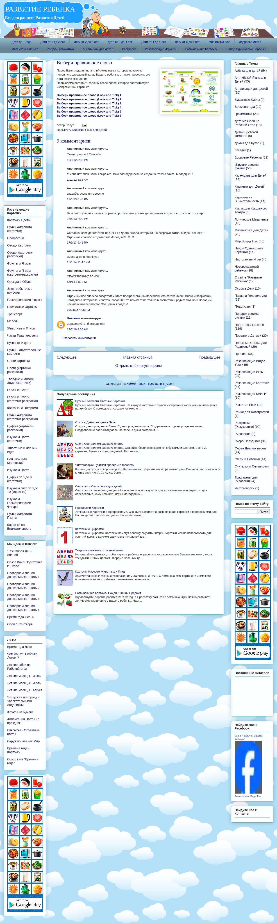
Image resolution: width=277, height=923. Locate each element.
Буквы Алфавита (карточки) (19, 229)
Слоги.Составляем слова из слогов (99, 443)
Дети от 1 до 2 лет (52, 42)
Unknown (73, 318)
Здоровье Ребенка (248, 157)
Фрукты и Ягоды (19, 263)
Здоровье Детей (250, 42)
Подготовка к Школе (249, 325)
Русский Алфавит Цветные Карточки (100, 401)
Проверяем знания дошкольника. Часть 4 (23, 608)
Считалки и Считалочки (252, 466)
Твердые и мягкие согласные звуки (99, 550)
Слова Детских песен (250, 448)
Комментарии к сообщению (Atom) (150, 383)
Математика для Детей (251, 230)
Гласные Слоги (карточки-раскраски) (22, 399)
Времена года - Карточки (18, 750)
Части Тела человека (22, 335)
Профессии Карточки (89, 507)
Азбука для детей (247, 70)
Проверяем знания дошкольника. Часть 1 (23, 575)
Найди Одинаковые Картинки (246, 49)
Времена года (245, 106)
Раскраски (129, 49)
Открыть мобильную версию (138, 366)
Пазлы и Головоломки (251, 295)
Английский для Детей (98, 49)
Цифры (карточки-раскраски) (20, 428)
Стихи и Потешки (247, 459)
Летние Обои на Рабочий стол (19, 666)
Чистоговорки (244, 488)
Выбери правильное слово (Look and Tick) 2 (89, 99)
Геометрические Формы (24, 300)
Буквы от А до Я (19, 343)
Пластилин (243, 306)
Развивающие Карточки (201, 49)
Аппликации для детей (251, 88)
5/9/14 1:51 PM (77, 281)
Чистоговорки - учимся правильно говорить (104, 465)
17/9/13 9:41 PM (77, 242)
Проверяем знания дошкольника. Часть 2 (23, 586)
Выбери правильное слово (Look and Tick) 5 (89, 111)
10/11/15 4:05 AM (78, 309)
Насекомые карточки (22, 307)
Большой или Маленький (17, 461)
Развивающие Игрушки (160, 49)
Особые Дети (244, 288)
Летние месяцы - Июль (24, 683)
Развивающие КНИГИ (250, 394)
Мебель (12, 321)
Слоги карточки (18, 361)
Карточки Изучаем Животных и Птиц (100, 571)
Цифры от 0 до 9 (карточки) (19, 479)
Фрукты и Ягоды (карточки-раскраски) (22, 272)
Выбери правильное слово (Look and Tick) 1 (89, 95)
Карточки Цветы (19, 220)
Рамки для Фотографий (252, 412)
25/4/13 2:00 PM (77, 219)
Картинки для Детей (249, 186)
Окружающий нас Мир (23, 741)
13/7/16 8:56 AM (77, 329)
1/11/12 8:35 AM (77, 179)
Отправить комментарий (79, 338)
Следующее (66, 357)
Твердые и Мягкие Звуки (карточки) (20, 381)
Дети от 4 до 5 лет (153, 42)
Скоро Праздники (247, 441)
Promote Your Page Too (248, 796)
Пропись (241, 354)
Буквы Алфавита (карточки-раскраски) (22, 417)
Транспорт (14, 314)
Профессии (15, 238)
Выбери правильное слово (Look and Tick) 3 (89, 103)
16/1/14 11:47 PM (78, 262)
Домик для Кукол (247, 143)
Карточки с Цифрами (89, 529)
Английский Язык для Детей (88, 129)
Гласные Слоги (18, 390)
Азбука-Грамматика (60, 49)
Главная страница (137, 357)
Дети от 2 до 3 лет (86, 42)
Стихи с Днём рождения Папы (95, 422)
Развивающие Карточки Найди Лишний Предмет (108, 593)
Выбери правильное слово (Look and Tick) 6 (89, 115)
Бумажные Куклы (247, 99)
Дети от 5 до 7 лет (187, 42)
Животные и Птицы (21, 328)
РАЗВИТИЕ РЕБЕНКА (39, 9)
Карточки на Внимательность (19, 526)
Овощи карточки (19, 245)
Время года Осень (20, 617)
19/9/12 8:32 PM (77, 160)
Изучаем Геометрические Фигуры (19, 503)
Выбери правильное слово (84, 62)
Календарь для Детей (250, 175)
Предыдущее (209, 357)
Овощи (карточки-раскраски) (20, 254)
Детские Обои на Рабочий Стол (247, 123)
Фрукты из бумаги (20, 712)
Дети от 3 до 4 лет (120, 42)
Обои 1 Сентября (20, 624)
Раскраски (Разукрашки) (244, 424)
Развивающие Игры (249, 372)
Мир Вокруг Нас (219, 42)
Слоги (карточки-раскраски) (19, 370)
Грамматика (243, 114)
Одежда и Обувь (19, 281)
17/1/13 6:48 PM (77, 199)
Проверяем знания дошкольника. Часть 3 (23, 597)
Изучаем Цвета (18, 470)
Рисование (243, 434)
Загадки (240, 150)
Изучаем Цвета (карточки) (18, 439)
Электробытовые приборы (19, 290)
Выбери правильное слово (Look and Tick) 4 (89, 107)
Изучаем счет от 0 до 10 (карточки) (22, 490)
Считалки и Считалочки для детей (98, 486)
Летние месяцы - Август (24, 690)
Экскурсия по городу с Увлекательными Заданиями (23, 701)
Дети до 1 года (22, 42)
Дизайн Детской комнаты (246, 134)
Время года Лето (19, 647)
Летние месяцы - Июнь (24, 676)
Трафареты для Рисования (246, 479)
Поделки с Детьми (248, 335)
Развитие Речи (245, 405)
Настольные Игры (248, 259)
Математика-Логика (25, 49)
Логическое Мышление (251, 219)
